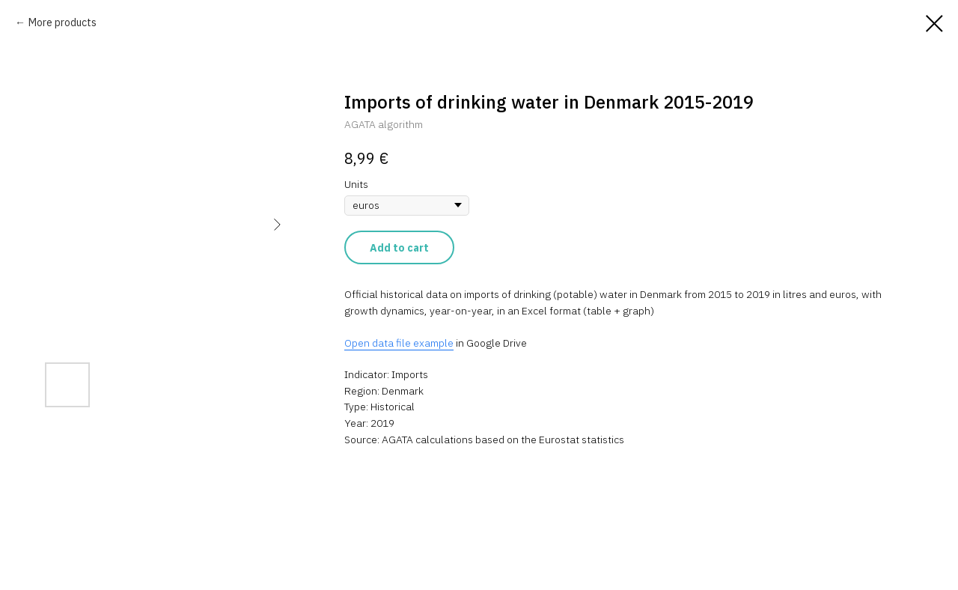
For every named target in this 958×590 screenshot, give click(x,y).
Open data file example (399, 343)
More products (62, 22)
